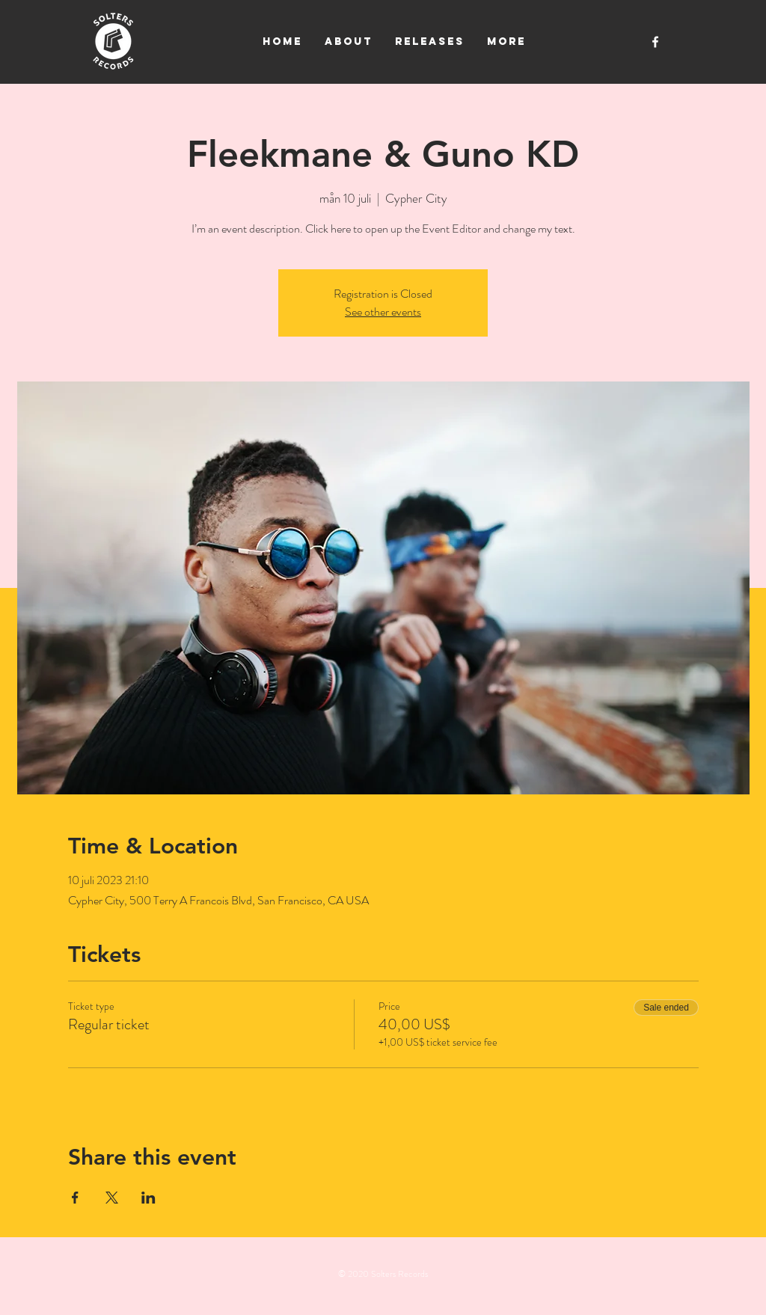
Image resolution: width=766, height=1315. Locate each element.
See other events (383, 311)
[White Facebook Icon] (655, 41)
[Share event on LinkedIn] (148, 1198)
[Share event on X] (112, 1198)
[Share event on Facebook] (75, 1198)
